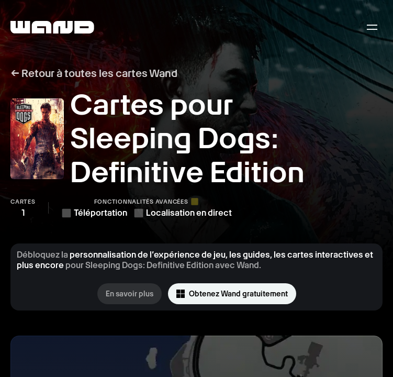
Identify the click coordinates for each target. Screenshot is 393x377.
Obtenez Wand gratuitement (232, 294)
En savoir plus (129, 294)
